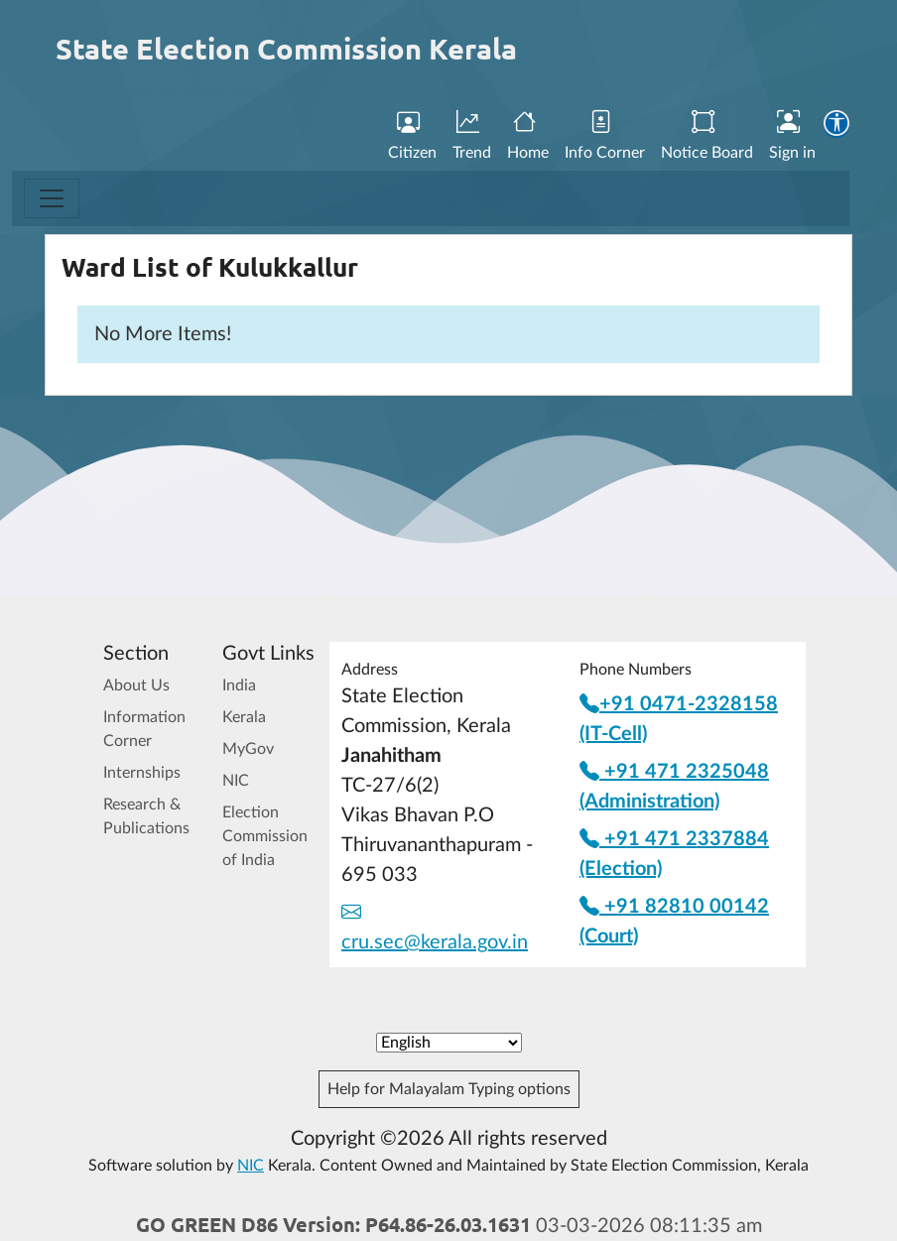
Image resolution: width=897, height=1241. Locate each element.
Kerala (244, 717)
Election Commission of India (265, 836)
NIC (235, 781)
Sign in (792, 136)
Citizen (412, 136)
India (239, 685)
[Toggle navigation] (51, 198)
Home (528, 136)
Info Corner (605, 136)
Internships (142, 773)
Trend (471, 136)
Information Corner (144, 729)
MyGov (248, 749)
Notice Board (707, 136)
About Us (136, 685)
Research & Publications (146, 816)
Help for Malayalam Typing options (449, 1089)
